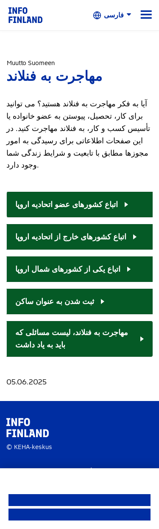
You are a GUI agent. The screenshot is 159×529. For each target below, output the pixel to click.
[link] (25, 15)
